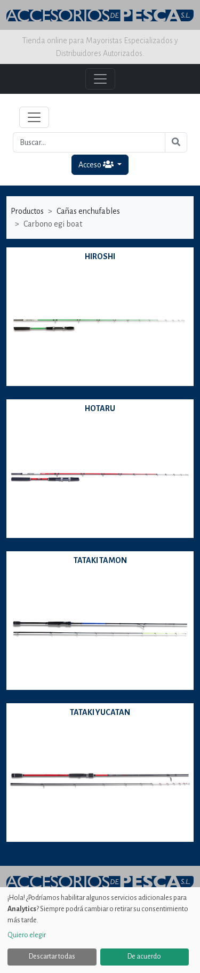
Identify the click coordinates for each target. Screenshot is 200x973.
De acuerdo (144, 956)
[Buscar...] (89, 142)
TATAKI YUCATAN (100, 712)
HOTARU (100, 408)
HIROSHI (100, 256)
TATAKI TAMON (100, 560)
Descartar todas (52, 956)
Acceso (96, 164)
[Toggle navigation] (34, 117)
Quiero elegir (26, 935)
